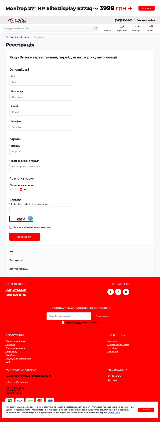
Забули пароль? (18, 268)
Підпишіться (102, 316)
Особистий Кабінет (20, 37)
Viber (114, 381)
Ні (24, 189)
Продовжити (24, 236)
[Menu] (4, 20)
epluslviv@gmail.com (17, 382)
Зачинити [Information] (146, 8)
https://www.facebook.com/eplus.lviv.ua (110, 292)
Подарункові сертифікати (18, 358)
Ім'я (12, 76)
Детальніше (114, 412)
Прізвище (16, 91)
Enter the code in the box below (29, 204)
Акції (7, 362)
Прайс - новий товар (15, 341)
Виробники (11, 355)
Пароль (14, 145)
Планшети (112, 351)
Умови (78, 323)
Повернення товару (15, 348)
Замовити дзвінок (146, 20)
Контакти (10, 344)
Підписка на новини (21, 185)
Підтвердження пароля (24, 160)
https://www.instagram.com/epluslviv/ (118, 292)
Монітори (112, 341)
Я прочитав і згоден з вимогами (81, 323)
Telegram (116, 376)
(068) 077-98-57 (15, 290)
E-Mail (13, 106)
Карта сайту (11, 351)
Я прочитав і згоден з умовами (32, 227)
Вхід (11, 251)
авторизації (107, 57)
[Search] (96, 29)
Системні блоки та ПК (118, 344)
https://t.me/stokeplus (126, 292)
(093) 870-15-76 (15, 294)
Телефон (15, 121)
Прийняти (146, 410)
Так (15, 189)
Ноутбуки (112, 348)
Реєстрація (15, 260)
